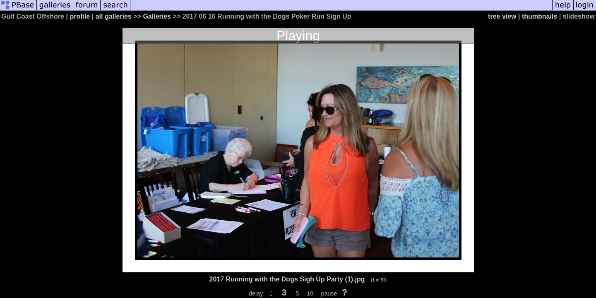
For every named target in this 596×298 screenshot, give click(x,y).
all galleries (114, 16)
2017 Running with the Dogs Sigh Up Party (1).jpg (287, 279)
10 (310, 293)
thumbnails (539, 16)
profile (80, 16)
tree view (502, 16)
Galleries (157, 16)
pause (329, 293)
